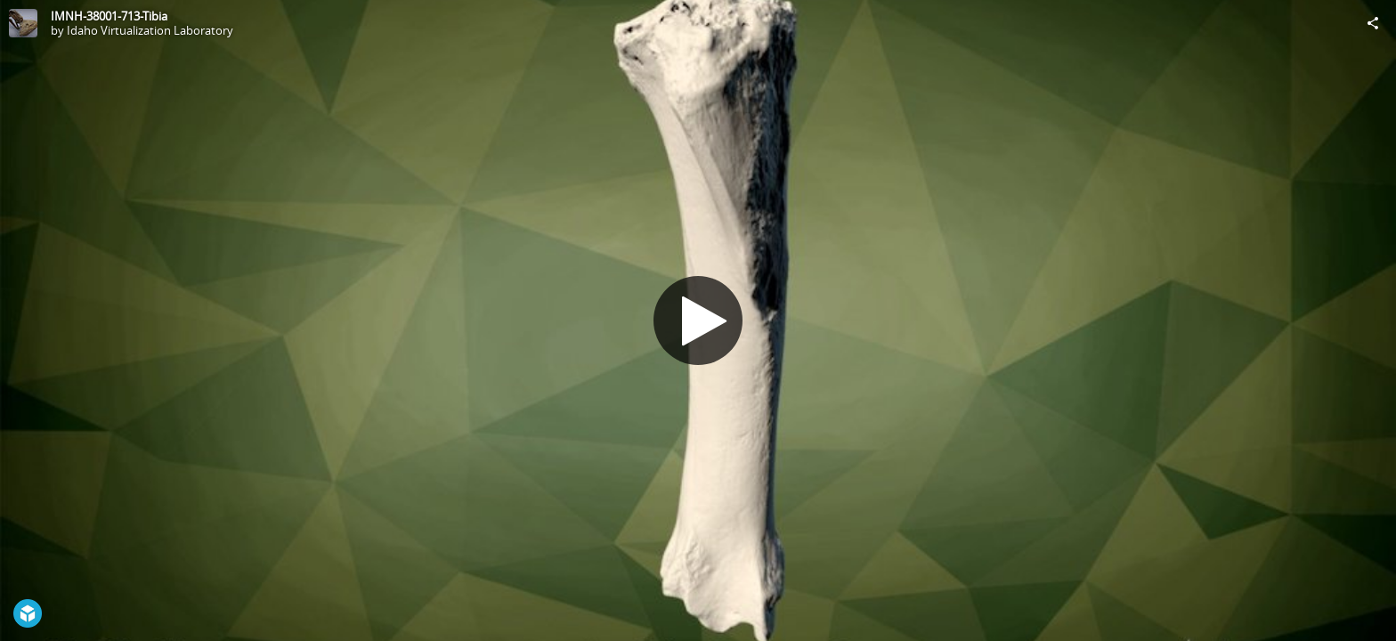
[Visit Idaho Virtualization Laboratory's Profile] (23, 23)
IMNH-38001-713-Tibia (109, 16)
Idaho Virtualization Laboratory (150, 30)
